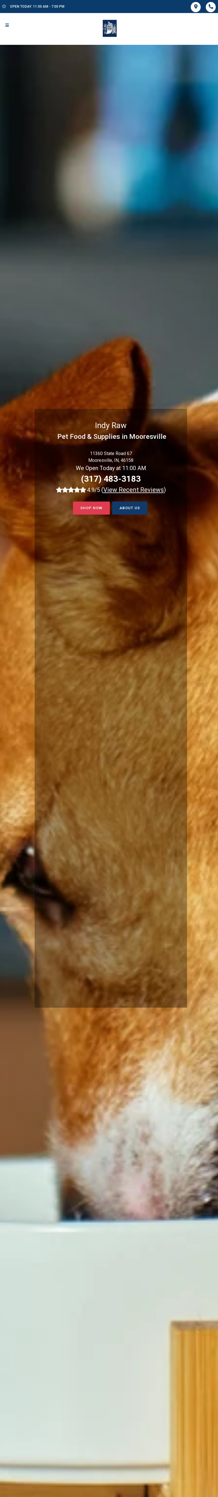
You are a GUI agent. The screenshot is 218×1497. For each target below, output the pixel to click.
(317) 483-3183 (111, 479)
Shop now (91, 508)
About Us (130, 508)
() (133, 489)
